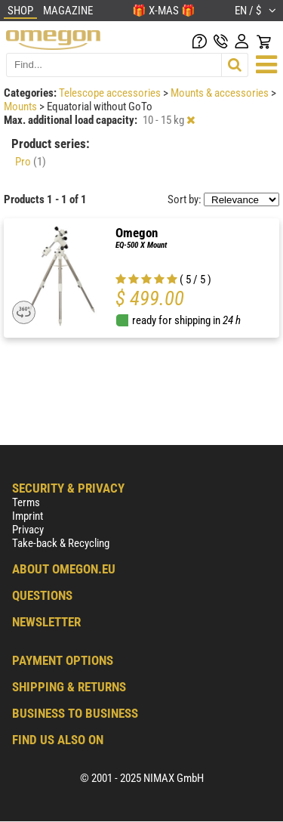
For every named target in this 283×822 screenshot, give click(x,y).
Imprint (27, 516)
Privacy (28, 529)
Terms (26, 502)
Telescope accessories (111, 93)
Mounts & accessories (221, 93)
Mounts (21, 106)
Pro (30, 161)
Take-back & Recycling (60, 543)
